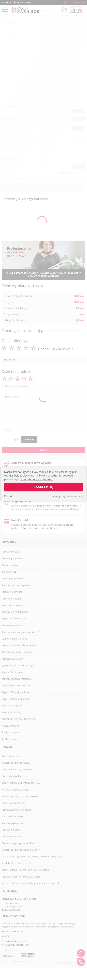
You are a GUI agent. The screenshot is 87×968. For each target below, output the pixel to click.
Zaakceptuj (43, 487)
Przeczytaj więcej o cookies (36, 479)
